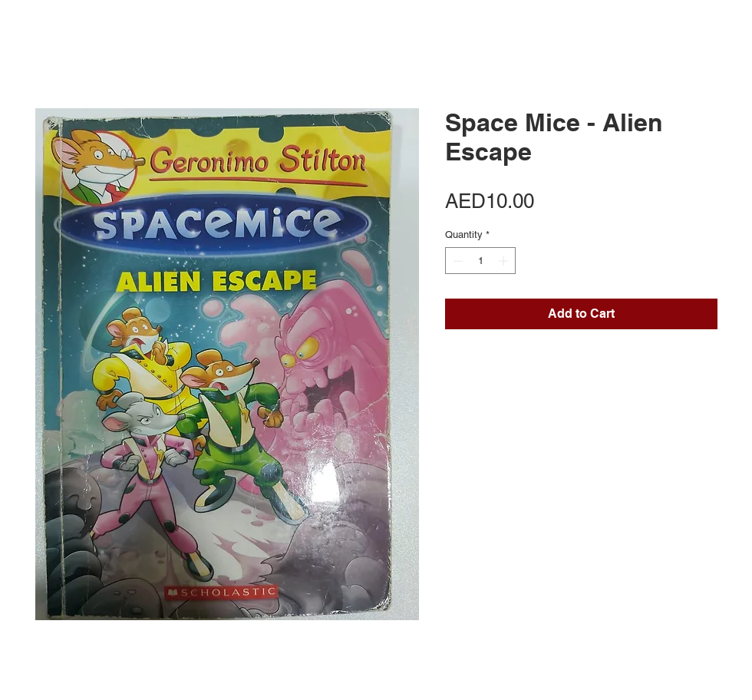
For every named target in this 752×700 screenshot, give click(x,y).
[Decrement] (456, 261)
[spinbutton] (481, 261)
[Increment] (505, 261)
